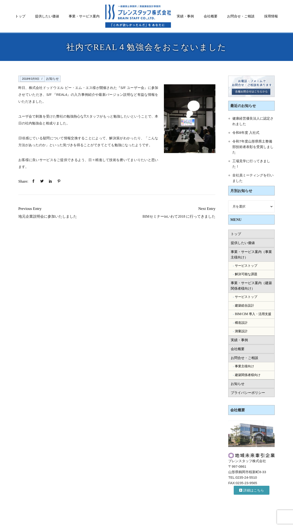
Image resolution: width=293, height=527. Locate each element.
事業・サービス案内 (84, 16)
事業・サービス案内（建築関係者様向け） (251, 285)
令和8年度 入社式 (245, 132)
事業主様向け (244, 366)
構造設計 (241, 322)
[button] (251, 490)
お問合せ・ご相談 (241, 16)
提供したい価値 (47, 16)
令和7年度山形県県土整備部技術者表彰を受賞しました (253, 146)
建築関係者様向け (247, 375)
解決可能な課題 (246, 274)
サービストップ (246, 265)
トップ (20, 16)
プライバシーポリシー (248, 393)
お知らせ (52, 78)
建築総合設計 (244, 305)
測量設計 (241, 331)
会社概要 (210, 16)
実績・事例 (185, 16)
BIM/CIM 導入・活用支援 (253, 314)
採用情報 (271, 16)
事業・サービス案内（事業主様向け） (251, 254)
